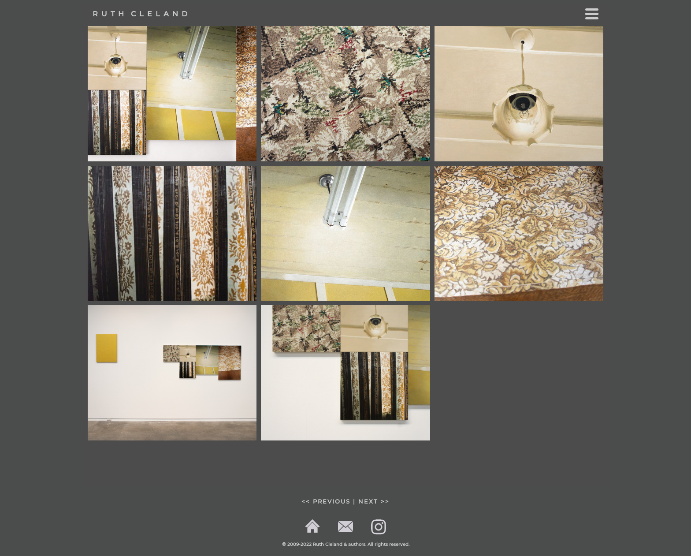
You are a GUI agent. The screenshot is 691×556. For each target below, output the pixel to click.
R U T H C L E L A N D (140, 14)
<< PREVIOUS (325, 501)
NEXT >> (374, 501)
